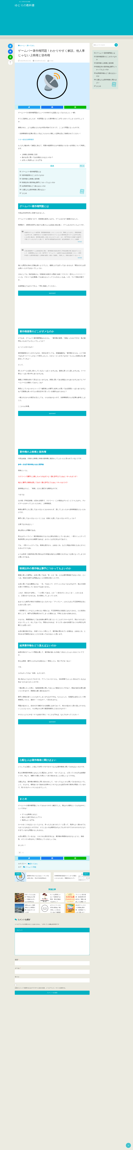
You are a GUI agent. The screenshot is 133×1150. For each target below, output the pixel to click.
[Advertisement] (66, 22)
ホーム (21, 45)
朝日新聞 (80, 257)
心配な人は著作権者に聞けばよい (34, 190)
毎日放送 (80, 241)
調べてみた (31, 45)
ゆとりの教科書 (25, 5)
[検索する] (116, 45)
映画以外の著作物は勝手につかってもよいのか (38, 182)
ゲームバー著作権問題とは (31, 172)
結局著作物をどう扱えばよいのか (34, 186)
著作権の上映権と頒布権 (30, 179)
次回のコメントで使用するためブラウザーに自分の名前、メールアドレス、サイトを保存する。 (40, 988)
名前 (17, 960)
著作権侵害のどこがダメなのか (33, 175)
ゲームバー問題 (30, 867)
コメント (20, 930)
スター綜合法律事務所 (26, 139)
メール (18, 968)
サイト (17, 977)
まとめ (24, 193)
